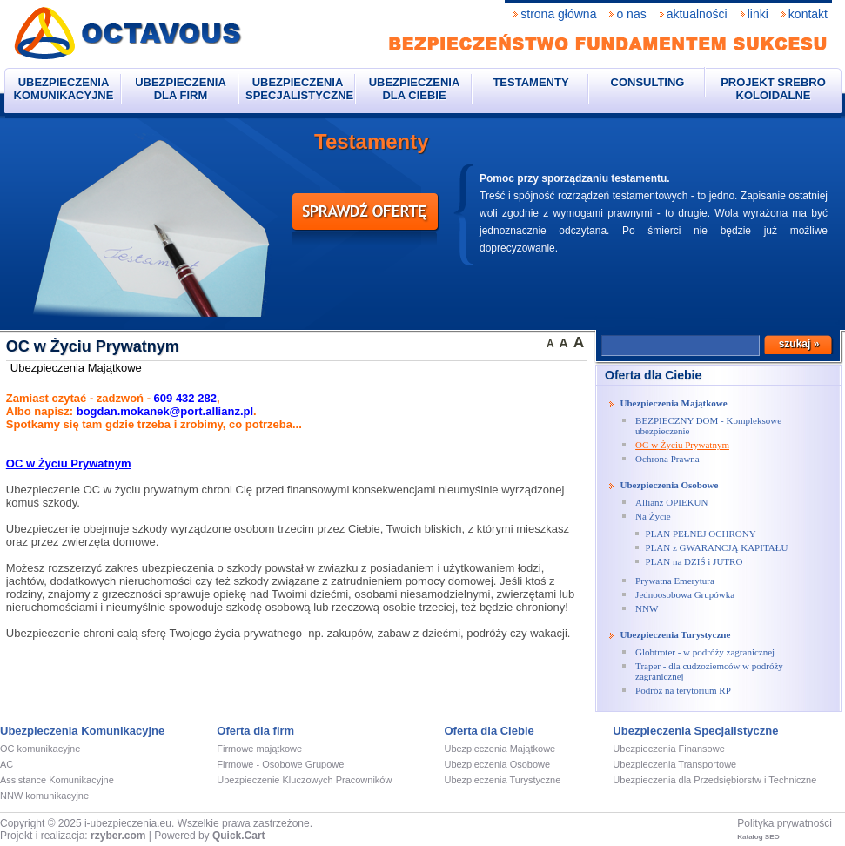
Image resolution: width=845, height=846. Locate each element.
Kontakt (808, 14)
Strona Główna (558, 14)
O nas (631, 14)
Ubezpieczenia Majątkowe (674, 403)
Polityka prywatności (784, 823)
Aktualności (697, 14)
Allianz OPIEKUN (671, 502)
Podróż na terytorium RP (683, 690)
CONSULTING (648, 82)
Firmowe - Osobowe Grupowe (280, 764)
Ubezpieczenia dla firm (180, 89)
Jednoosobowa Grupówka (684, 594)
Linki (758, 14)
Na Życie (653, 516)
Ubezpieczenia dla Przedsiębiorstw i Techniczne (714, 780)
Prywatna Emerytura (674, 580)
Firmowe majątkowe (259, 748)
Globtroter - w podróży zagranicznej (705, 652)
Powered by (209, 835)
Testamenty (530, 82)
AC (6, 764)
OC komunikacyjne (40, 748)
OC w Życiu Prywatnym (682, 445)
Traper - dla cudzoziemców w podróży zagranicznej (709, 671)
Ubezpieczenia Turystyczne (675, 634)
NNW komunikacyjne (44, 795)
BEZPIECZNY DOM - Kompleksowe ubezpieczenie (708, 425)
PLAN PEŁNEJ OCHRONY (701, 533)
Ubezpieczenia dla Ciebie (414, 89)
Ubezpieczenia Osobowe (669, 485)
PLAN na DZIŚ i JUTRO (694, 561)
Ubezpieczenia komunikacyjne (64, 89)
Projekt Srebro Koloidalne (773, 89)
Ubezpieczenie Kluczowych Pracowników (304, 780)
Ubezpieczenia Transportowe (674, 764)
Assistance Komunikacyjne (57, 780)
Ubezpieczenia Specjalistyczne (299, 89)
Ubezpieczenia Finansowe (668, 748)
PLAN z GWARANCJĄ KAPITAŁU (717, 547)
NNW (646, 608)
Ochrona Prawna (667, 458)
